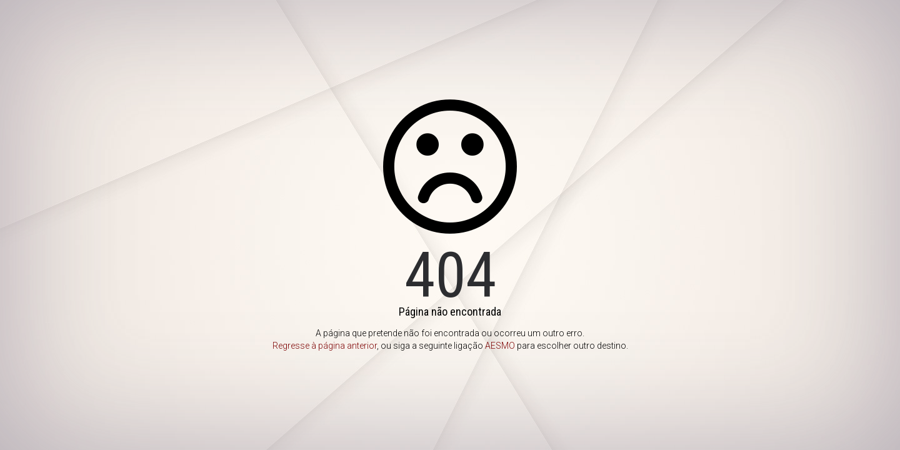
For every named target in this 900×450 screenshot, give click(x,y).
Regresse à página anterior (324, 346)
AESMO (500, 346)
